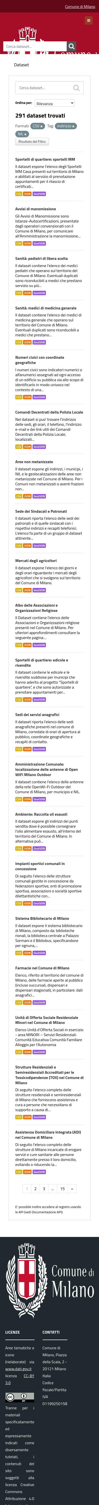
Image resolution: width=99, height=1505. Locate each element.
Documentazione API (46, 1212)
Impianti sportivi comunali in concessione (40, 866)
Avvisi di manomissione (35, 209)
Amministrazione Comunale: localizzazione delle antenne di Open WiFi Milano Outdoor (46, 769)
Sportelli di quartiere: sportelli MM (45, 159)
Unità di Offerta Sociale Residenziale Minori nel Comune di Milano (46, 1020)
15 (62, 1189)
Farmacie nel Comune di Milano (42, 968)
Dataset (21, 64)
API (21, 1212)
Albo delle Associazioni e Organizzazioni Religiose (36, 607)
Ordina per (23, 102)
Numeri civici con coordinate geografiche (39, 359)
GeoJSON (39, 194)
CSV (18, 194)
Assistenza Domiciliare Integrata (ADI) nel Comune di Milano (48, 1134)
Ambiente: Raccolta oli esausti (41, 814)
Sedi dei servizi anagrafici (37, 714)
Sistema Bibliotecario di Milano (42, 918)
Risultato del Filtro (32, 141)
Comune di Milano (80, 6)
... (52, 1189)
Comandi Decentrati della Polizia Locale (49, 412)
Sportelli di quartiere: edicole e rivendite (41, 662)
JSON (27, 194)
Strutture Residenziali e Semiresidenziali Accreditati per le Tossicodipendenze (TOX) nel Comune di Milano (49, 1074)
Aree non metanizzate (34, 462)
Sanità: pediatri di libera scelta (41, 258)
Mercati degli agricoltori (36, 561)
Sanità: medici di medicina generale (45, 308)
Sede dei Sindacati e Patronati (41, 511)
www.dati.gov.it (18, 1369)
